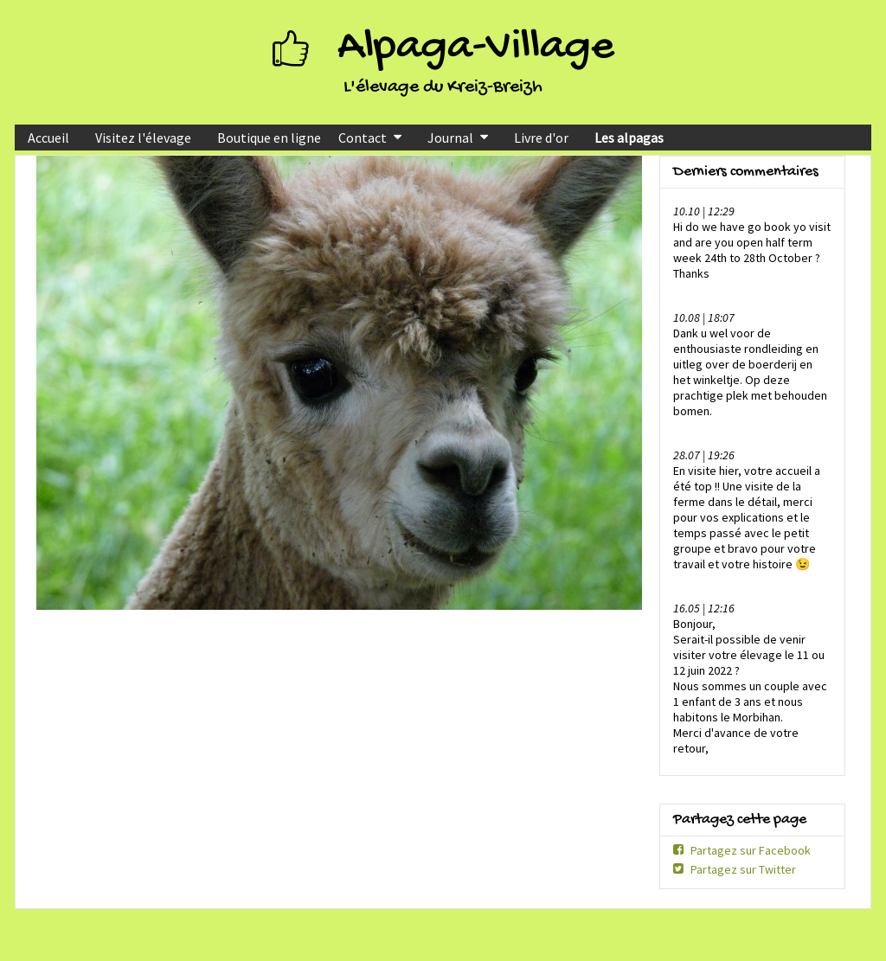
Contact (362, 137)
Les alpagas (629, 137)
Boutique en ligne (269, 137)
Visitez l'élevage (143, 137)
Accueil (48, 137)
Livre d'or (541, 137)
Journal (450, 137)
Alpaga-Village (475, 48)
